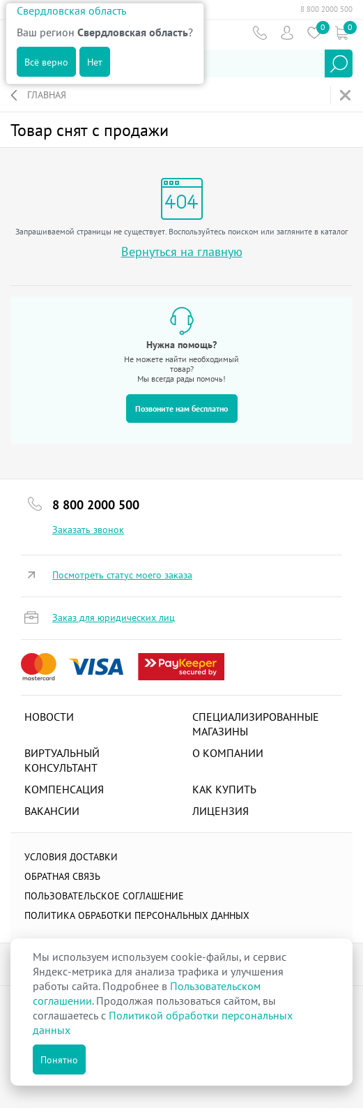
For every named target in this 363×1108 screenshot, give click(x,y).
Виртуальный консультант (62, 760)
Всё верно (46, 62)
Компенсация (64, 789)
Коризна (341, 32)
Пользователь (286, 32)
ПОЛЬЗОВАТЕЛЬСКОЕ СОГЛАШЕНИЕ (104, 896)
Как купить (224, 789)
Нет (94, 62)
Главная (46, 95)
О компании (227, 753)
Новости (49, 717)
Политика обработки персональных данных (136, 915)
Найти (339, 63)
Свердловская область (71, 10)
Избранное (314, 32)
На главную (346, 95)
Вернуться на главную (181, 252)
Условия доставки (71, 857)
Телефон (259, 32)
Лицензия (220, 811)
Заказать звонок (88, 529)
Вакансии (51, 811)
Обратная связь (62, 876)
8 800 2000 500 (326, 9)
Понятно (59, 1060)
